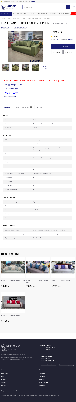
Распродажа (42, 385)
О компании (4, 370)
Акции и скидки (65, 13)
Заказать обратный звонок (49, 362)
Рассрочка (32, 13)
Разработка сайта (6, 391)
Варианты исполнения (24, 111)
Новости (3, 379)
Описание (7, 111)
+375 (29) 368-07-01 (47, 355)
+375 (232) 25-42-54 (47, 357)
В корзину (63, 46)
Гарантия (54, 13)
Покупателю (4, 373)
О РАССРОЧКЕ (69, 51)
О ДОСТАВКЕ (57, 51)
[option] (25, 48)
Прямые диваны (26, 18)
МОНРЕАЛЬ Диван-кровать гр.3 (61, 284)
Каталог (9, 18)
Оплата (41, 370)
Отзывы (40, 111)
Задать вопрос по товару (57, 56)
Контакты (4, 385)
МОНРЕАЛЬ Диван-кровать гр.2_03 (13, 284)
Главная (3, 18)
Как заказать (43, 13)
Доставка (42, 376)
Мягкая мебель (17, 18)
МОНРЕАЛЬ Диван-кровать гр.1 (11, 319)
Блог (2, 376)
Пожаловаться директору (49, 365)
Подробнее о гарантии (10, 100)
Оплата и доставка (20, 13)
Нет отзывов (5, 28)
